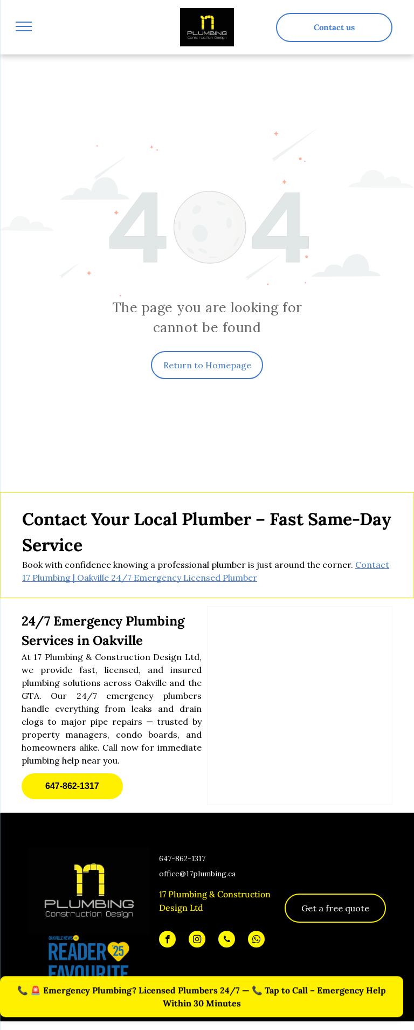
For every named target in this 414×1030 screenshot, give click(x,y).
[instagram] (197, 940)
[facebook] (167, 940)
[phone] (226, 940)
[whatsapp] (256, 940)
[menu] (24, 26)
